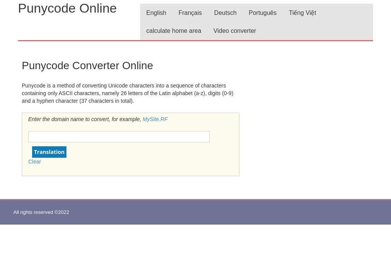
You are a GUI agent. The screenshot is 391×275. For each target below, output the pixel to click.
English (156, 13)
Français (190, 13)
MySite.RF (155, 119)
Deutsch (225, 13)
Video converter (234, 31)
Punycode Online (67, 8)
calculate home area (173, 31)
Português (263, 13)
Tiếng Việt (302, 13)
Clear (34, 162)
